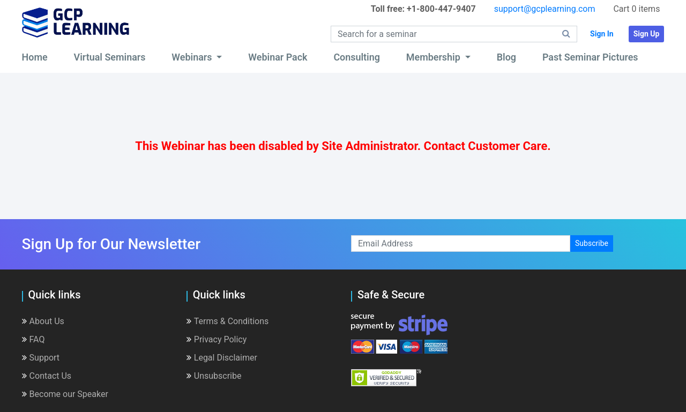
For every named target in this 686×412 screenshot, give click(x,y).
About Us (43, 321)
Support (40, 358)
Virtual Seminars (110, 57)
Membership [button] (434, 57)
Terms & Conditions (228, 321)
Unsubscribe (214, 376)
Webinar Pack (277, 57)
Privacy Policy (217, 339)
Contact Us (47, 376)
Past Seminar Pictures (590, 57)
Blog (506, 57)
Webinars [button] (193, 57)
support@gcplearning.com (544, 9)
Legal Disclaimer (222, 358)
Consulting (356, 57)
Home (35, 57)
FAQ (33, 339)
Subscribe (591, 243)
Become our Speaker (65, 394)
